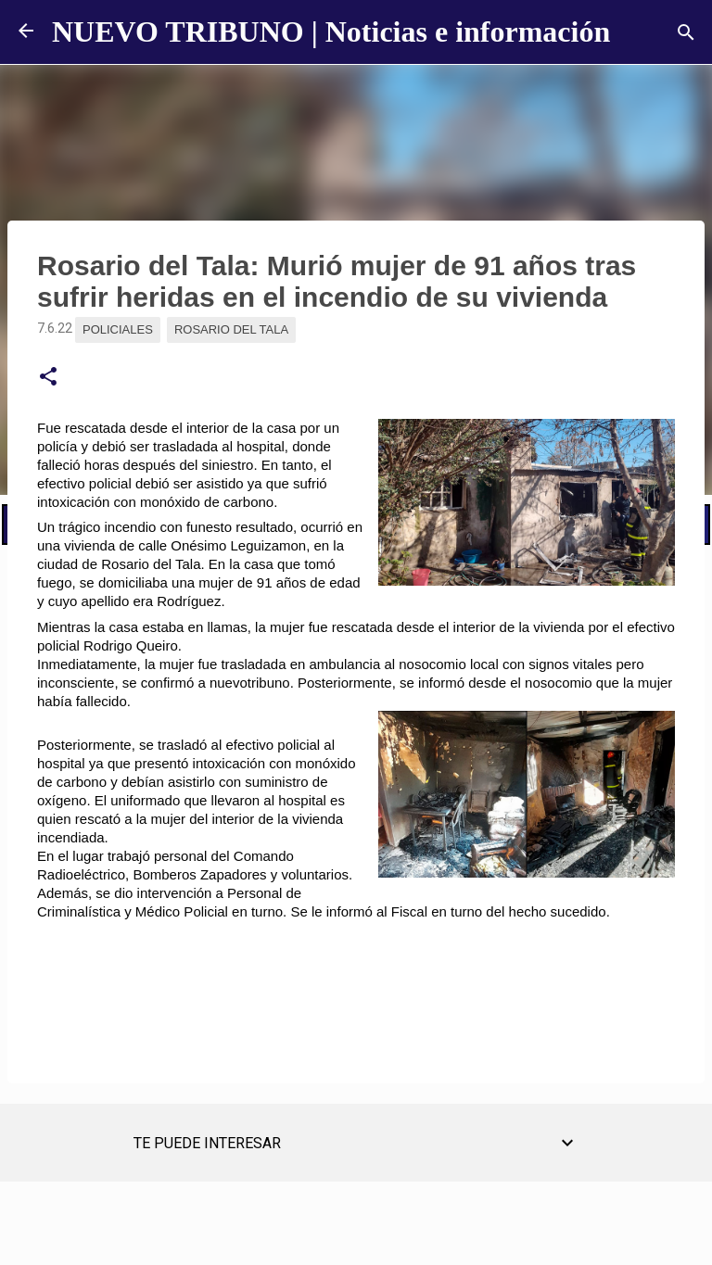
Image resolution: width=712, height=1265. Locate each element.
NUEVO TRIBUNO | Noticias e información (331, 31)
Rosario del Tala (231, 329)
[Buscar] (686, 32)
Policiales (118, 329)
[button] (48, 377)
